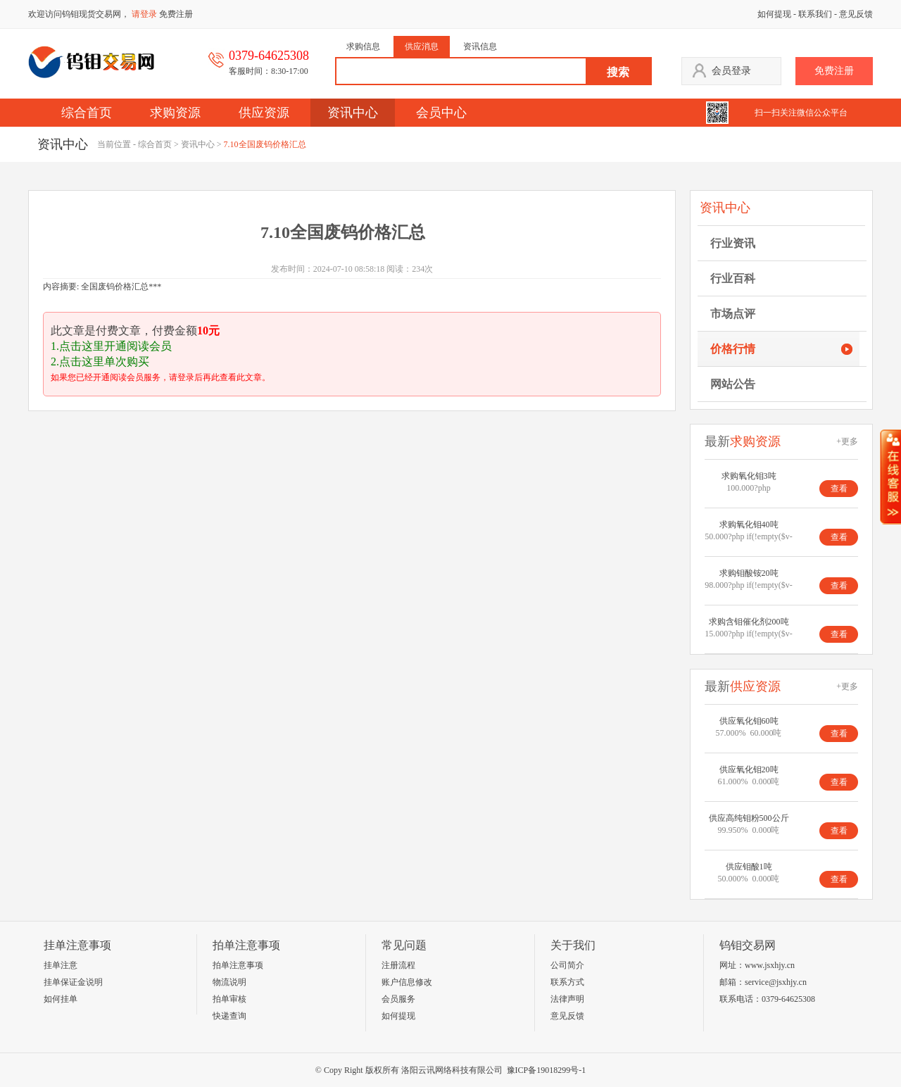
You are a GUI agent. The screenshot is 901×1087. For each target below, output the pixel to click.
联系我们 (815, 14)
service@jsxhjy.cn (776, 982)
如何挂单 (60, 999)
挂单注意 (60, 965)
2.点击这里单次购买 (100, 361)
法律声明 (567, 999)
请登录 (144, 14)
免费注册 (176, 14)
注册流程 (398, 965)
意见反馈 (856, 14)
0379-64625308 (788, 999)
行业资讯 (732, 243)
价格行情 (732, 349)
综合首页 (86, 113)
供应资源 (264, 113)
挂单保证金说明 (73, 982)
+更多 (847, 441)
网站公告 (732, 384)
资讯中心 (352, 113)
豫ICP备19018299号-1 (546, 1070)
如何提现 (774, 14)
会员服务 (398, 999)
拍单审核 (229, 999)
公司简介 (567, 965)
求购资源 (175, 113)
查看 (839, 489)
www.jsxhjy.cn (770, 965)
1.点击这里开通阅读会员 (111, 346)
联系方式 (567, 982)
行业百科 (732, 278)
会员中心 (441, 113)
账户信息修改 (407, 982)
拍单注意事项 (238, 965)
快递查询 (229, 1016)
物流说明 (229, 982)
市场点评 (732, 314)
